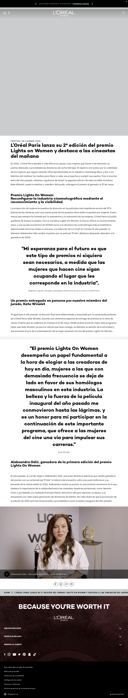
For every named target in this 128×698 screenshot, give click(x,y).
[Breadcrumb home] (7, 593)
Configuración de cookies (13, 680)
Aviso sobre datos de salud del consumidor (18, 667)
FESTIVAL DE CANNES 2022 (26, 141)
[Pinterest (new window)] (24, 654)
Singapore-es (11, 694)
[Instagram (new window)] (9, 654)
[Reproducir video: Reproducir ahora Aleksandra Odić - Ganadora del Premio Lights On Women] (7, 574)
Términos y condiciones (12, 684)
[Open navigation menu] (123, 13)
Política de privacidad (11, 671)
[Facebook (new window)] (4, 654)
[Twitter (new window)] (19, 654)
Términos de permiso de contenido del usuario (19, 688)
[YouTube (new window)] (14, 654)
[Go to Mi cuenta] (4, 13)
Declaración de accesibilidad (14, 675)
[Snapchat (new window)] (29, 654)
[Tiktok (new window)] (34, 654)
